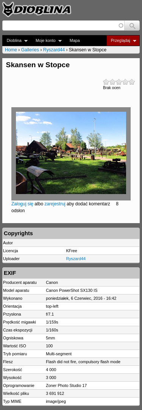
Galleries (30, 49)
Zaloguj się (22, 204)
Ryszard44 (54, 49)
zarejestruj (54, 204)
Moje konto (46, 40)
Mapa (75, 40)
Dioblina (15, 40)
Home (11, 49)
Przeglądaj (121, 40)
